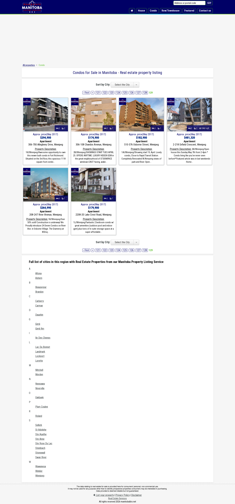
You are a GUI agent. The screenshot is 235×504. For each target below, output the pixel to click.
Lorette (39, 360)
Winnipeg (39, 475)
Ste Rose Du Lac (43, 443)
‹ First (86, 92)
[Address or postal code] (189, 3)
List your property (103, 495)
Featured (189, 10)
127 (138, 92)
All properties (29, 65)
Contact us (205, 10)
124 (118, 92)
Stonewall (40, 452)
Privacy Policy (122, 495)
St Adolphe (40, 429)
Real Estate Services (117, 498)
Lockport (39, 356)
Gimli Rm (39, 328)
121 (98, 92)
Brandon (39, 291)
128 (145, 92)
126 (131, 92)
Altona (38, 273)
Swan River (41, 457)
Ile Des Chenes (42, 337)
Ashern (38, 278)
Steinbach (40, 448)
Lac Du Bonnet (42, 347)
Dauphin (39, 314)
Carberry (39, 301)
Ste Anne (39, 438)
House (141, 10)
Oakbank (39, 397)
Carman (39, 305)
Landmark (40, 351)
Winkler (39, 471)
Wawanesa (40, 466)
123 (111, 92)
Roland (38, 415)
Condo (153, 10)
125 (125, 92)
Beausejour (41, 287)
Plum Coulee (41, 406)
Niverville (39, 388)
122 (105, 92)
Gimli (37, 324)
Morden (39, 374)
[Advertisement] (117, 38)
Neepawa (40, 383)
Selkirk (38, 425)
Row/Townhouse (171, 10)
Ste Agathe (41, 434)
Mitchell (39, 369)
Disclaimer (136, 495)
